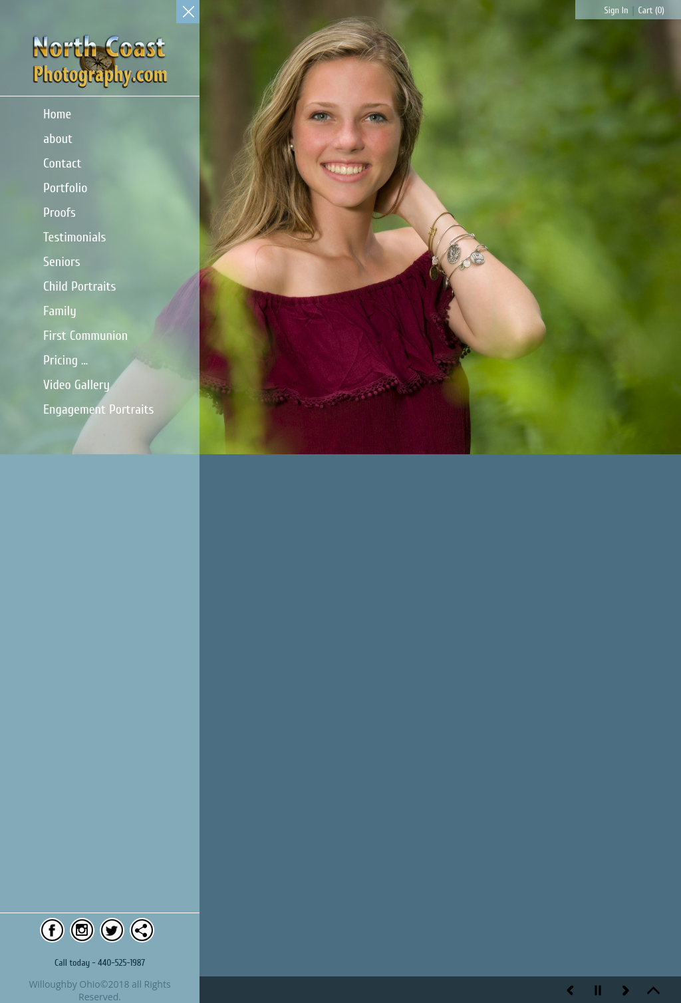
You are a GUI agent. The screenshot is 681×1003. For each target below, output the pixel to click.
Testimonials (74, 237)
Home (57, 114)
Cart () (651, 10)
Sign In (616, 10)
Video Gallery (76, 384)
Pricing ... (65, 360)
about (57, 138)
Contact (62, 163)
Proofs (59, 212)
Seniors (61, 261)
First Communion (85, 335)
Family (59, 311)
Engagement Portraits (98, 409)
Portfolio (65, 188)
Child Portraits (79, 286)
